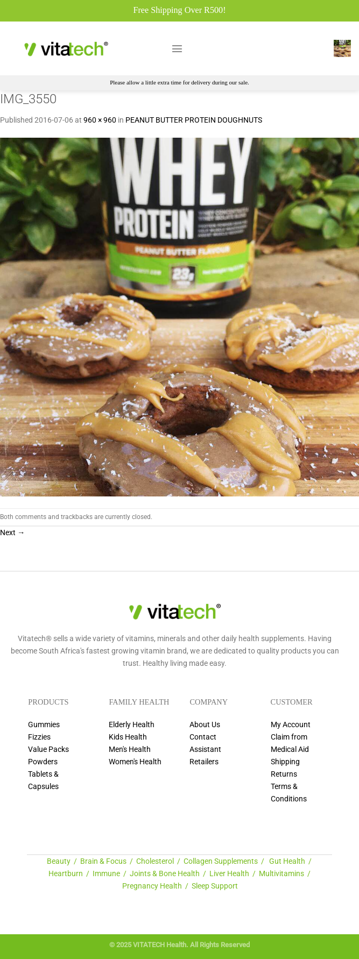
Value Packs (48, 749)
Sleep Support (215, 886)
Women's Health (135, 761)
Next (12, 532)
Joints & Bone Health (165, 873)
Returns (284, 774)
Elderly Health (131, 724)
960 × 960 (99, 120)
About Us (204, 724)
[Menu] (177, 48)
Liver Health (229, 873)
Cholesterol (155, 861)
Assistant (205, 749)
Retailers (204, 761)
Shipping (285, 761)
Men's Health (130, 749)
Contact (202, 737)
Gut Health (287, 861)
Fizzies (39, 737)
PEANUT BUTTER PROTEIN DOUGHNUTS (193, 120)
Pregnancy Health (152, 886)
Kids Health (128, 737)
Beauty (59, 861)
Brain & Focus (103, 861)
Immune (106, 873)
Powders (43, 761)
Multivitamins (281, 873)
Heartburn (65, 873)
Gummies (44, 724)
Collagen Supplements (221, 861)
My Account (291, 724)
